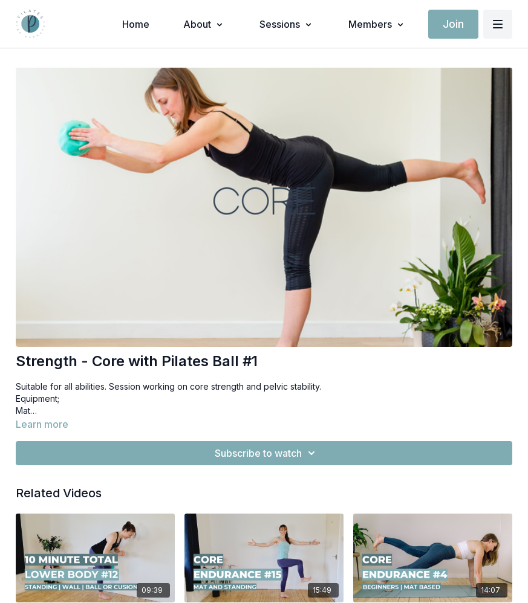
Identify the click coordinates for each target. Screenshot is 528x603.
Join (453, 24)
